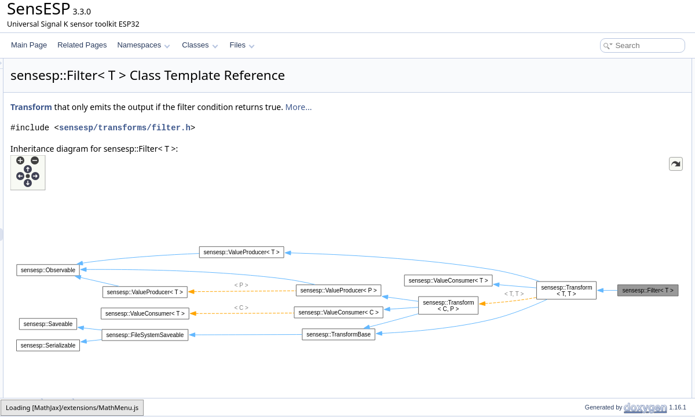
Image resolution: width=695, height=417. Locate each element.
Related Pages (82, 45)
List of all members (595, 179)
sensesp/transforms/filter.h (269, 127)
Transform (176, 106)
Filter (583, 78)
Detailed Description (597, 116)
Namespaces (143, 45)
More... (443, 106)
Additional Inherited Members (611, 103)
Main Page (29, 45)
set (579, 90)
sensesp (21, 407)
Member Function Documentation (617, 154)
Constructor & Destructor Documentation (628, 129)
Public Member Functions (605, 65)
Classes (200, 45)
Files (242, 45)
